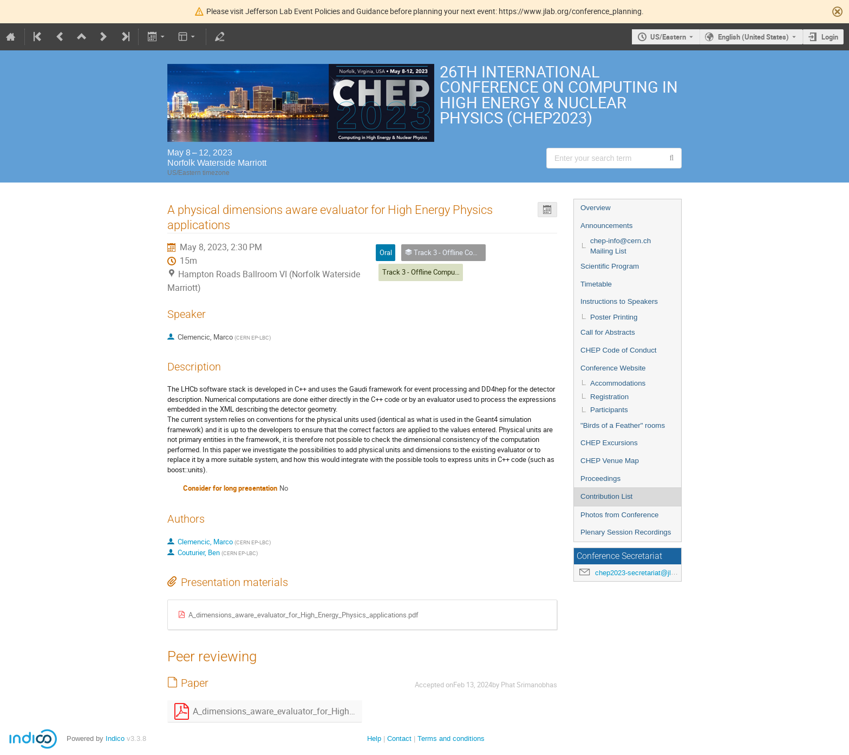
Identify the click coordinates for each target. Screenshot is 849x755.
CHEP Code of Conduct (618, 350)
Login (829, 37)
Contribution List (606, 496)
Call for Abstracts (607, 332)
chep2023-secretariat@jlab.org (642, 572)
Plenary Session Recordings (625, 532)
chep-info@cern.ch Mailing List (620, 246)
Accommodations (617, 383)
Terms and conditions (451, 738)
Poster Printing (613, 317)
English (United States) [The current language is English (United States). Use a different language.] (753, 37)
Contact (399, 738)
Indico (115, 738)
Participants (609, 410)
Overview (595, 208)
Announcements (606, 226)
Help (374, 738)
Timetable (596, 284)
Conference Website (613, 368)
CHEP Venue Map (609, 461)
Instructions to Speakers (619, 301)
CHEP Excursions (609, 443)
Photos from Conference (619, 515)
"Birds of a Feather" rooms (622, 425)
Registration (609, 397)
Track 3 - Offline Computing (424, 272)
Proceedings (600, 478)
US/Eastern (668, 37)
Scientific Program (609, 266)
